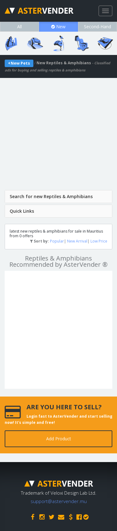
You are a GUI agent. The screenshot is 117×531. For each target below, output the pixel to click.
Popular (57, 241)
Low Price (98, 241)
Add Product (58, 439)
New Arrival (77, 241)
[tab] (58, 196)
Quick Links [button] (22, 211)
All (19, 27)
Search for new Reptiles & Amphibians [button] (51, 196)
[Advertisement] (58, 136)
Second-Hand (97, 27)
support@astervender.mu (59, 501)
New (58, 27)
